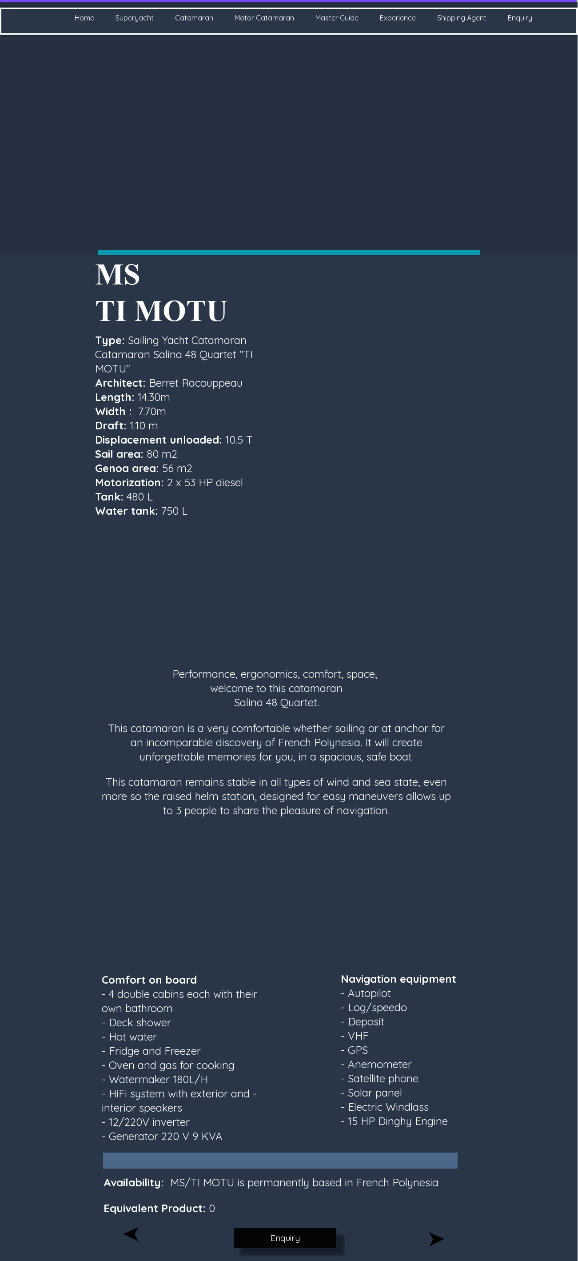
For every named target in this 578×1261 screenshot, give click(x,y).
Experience (398, 17)
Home (84, 17)
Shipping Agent (461, 17)
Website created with (291, 1256)
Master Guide (337, 17)
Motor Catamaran (264, 17)
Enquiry (520, 17)
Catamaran (194, 17)
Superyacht (135, 17)
